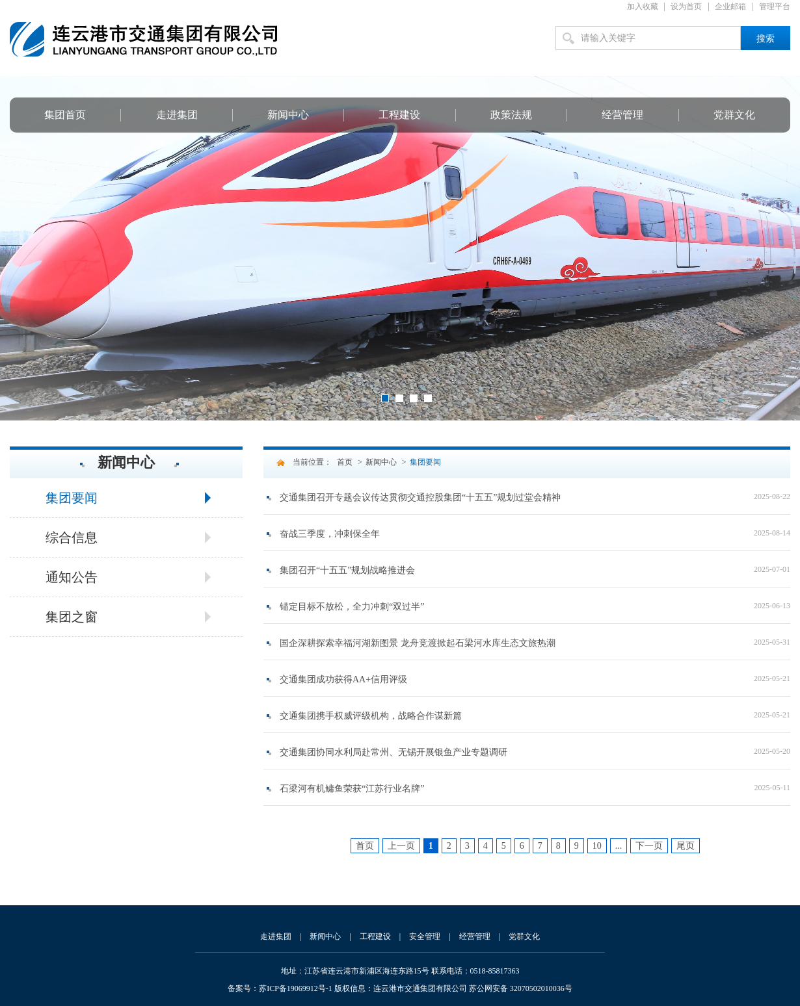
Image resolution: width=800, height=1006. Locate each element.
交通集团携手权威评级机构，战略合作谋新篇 (371, 716)
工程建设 (399, 114)
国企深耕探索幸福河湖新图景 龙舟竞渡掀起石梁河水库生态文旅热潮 (417, 643)
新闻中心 (288, 114)
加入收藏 (642, 6)
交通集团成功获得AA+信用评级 (343, 679)
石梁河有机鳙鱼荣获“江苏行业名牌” (352, 788)
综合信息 (72, 537)
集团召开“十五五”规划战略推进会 (347, 570)
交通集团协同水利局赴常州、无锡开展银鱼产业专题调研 (393, 752)
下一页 (649, 846)
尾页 (685, 846)
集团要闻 (72, 498)
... (618, 846)
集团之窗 (72, 617)
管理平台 (774, 6)
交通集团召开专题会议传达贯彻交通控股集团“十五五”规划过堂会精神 (420, 497)
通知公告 (72, 577)
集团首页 (65, 114)
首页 (345, 462)
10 (597, 846)
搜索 (765, 39)
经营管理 (622, 114)
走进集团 (177, 114)
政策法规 (511, 114)
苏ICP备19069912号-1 (295, 988)
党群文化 (734, 114)
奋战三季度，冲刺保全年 (330, 534)
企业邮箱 (730, 6)
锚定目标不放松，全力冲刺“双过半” (352, 607)
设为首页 (686, 6)
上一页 (401, 846)
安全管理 (424, 936)
